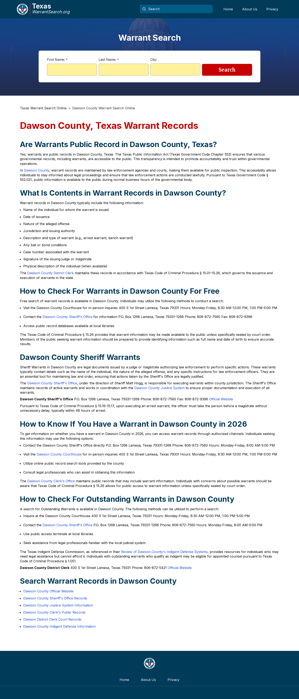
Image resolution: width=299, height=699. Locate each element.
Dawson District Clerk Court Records (52, 619)
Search (227, 70)
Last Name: (109, 59)
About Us (249, 9)
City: (153, 59)
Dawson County (36, 170)
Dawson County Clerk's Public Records (54, 612)
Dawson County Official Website (48, 591)
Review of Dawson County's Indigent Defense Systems (164, 552)
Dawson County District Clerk (50, 273)
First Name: (57, 59)
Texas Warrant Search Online (43, 108)
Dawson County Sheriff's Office (67, 317)
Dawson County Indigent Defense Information (59, 626)
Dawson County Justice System (159, 388)
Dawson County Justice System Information (58, 605)
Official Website (221, 399)
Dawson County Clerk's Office (51, 481)
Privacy (272, 9)
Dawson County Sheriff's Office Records (55, 598)
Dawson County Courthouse (59, 454)
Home (228, 9)
